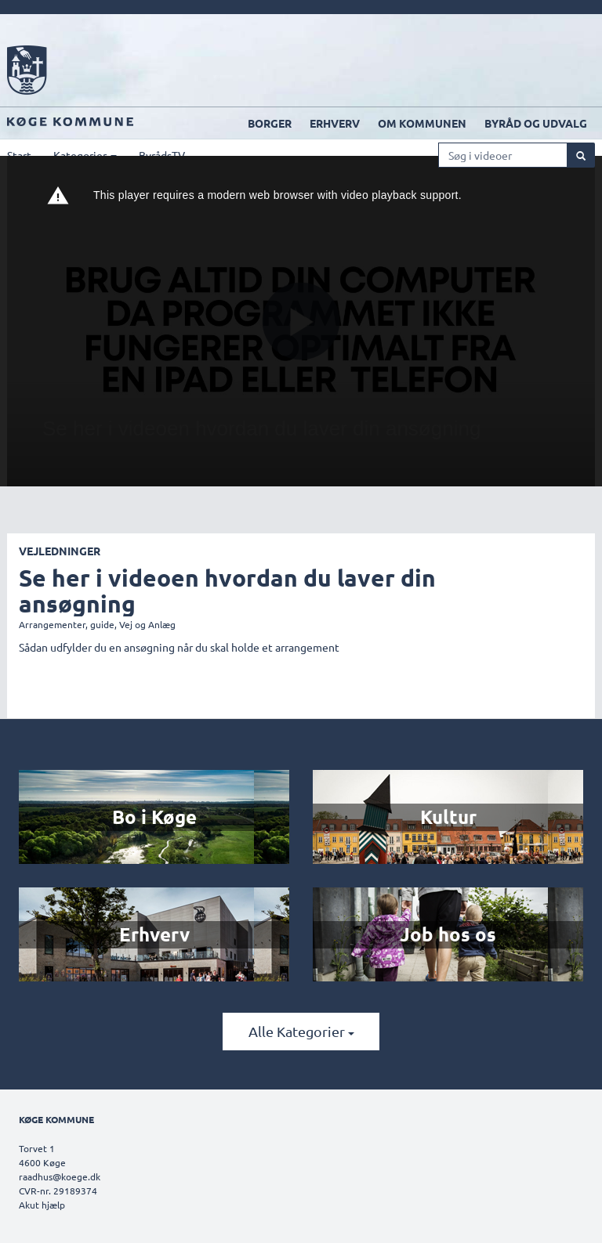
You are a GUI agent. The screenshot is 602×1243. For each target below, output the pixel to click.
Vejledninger (59, 551)
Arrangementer (52, 624)
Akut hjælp (42, 1204)
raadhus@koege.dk (59, 1176)
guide (102, 624)
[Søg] (581, 155)
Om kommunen (422, 123)
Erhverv (335, 123)
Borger (270, 123)
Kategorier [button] (85, 155)
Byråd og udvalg (535, 123)
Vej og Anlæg (147, 624)
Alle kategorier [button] (301, 1031)
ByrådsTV (162, 155)
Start (19, 155)
